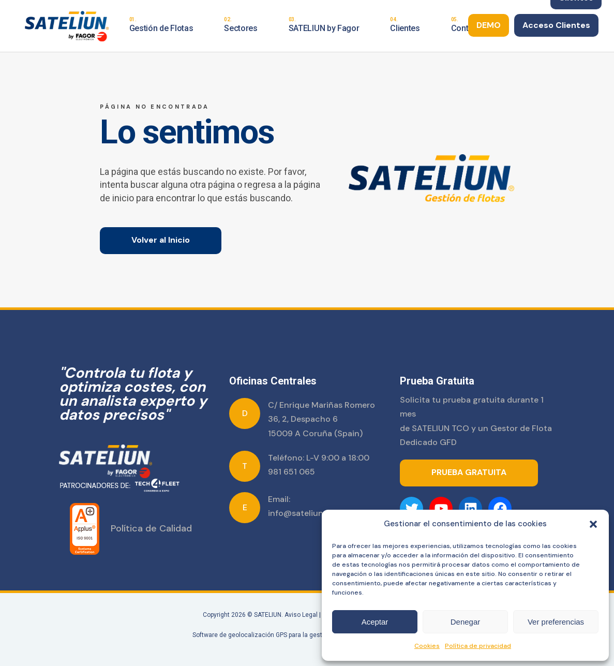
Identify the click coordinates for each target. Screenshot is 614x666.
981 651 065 (291, 471)
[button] (593, 524)
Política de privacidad (478, 646)
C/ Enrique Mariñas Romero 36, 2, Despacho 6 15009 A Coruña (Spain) (321, 418)
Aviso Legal (301, 614)
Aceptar (375, 621)
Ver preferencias (556, 621)
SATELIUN (267, 614)
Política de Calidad (151, 528)
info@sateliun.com (305, 513)
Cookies (427, 646)
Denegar (466, 621)
